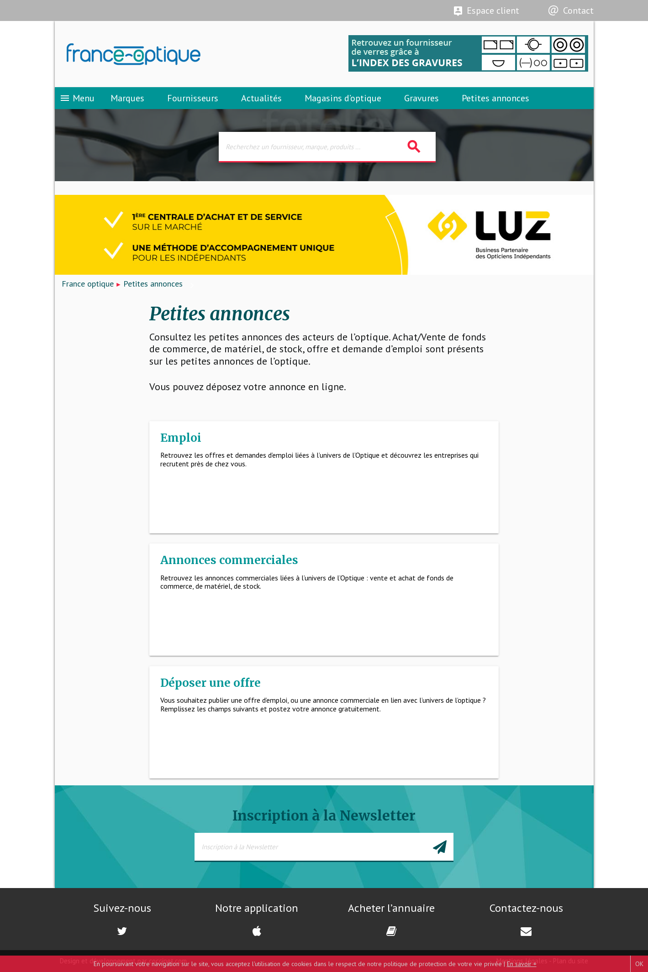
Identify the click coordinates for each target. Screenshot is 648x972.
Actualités (261, 98)
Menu (77, 98)
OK (639, 964)
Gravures (421, 98)
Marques (127, 98)
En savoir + (522, 964)
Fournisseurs (192, 98)
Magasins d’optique (343, 98)
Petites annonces (495, 98)
